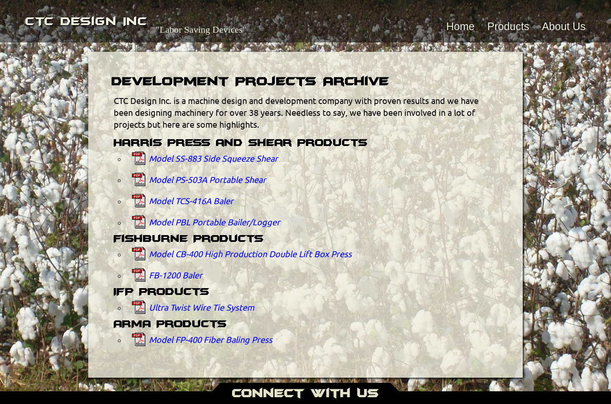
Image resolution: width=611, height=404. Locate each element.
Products (508, 26)
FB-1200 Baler (175, 274)
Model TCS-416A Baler (191, 200)
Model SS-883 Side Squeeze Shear (213, 158)
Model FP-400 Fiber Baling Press (210, 339)
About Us (564, 26)
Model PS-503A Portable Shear (207, 179)
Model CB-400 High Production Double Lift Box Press (250, 253)
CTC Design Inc (86, 21)
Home (460, 26)
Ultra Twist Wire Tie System (201, 307)
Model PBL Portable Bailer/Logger (214, 221)
